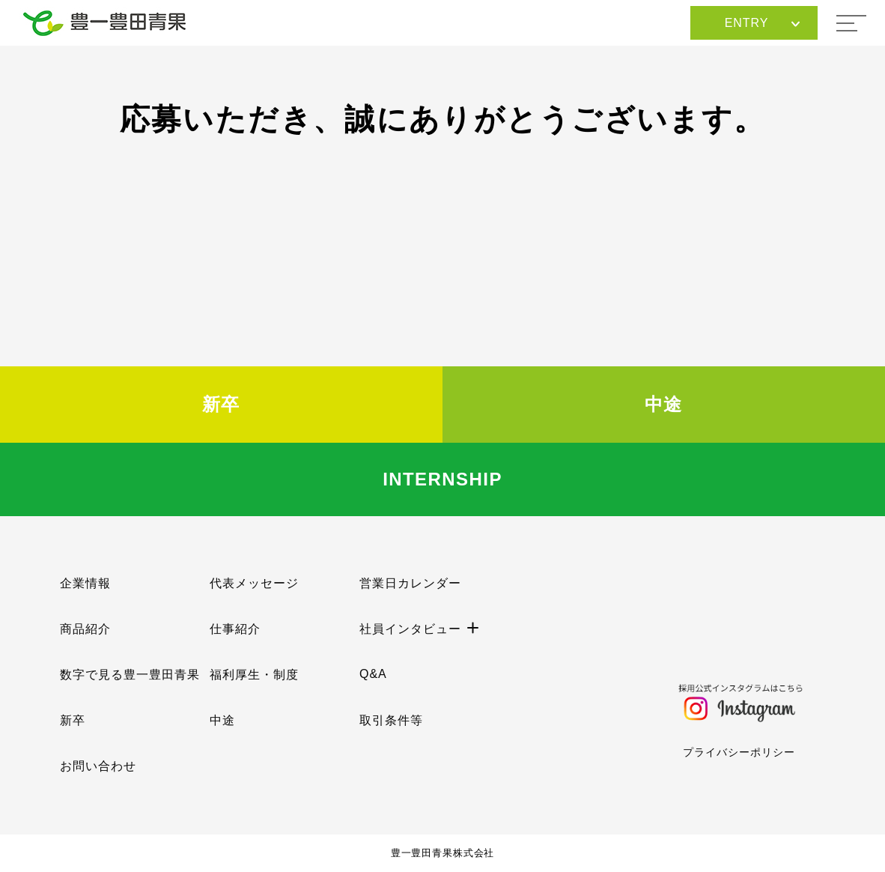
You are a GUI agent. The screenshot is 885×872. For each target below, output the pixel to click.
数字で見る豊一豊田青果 (130, 674)
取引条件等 (391, 720)
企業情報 (85, 583)
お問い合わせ (98, 766)
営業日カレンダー (410, 583)
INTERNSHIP (442, 479)
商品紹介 (85, 629)
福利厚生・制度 (254, 674)
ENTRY (762, 22)
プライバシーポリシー (739, 752)
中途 (664, 404)
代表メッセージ (254, 583)
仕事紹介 (235, 629)
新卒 (221, 404)
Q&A (373, 673)
